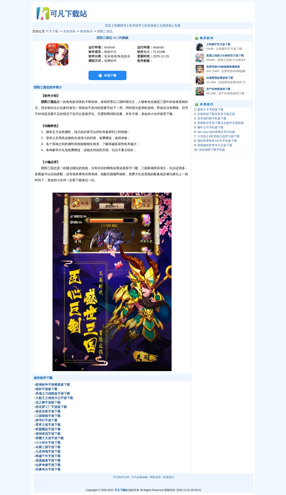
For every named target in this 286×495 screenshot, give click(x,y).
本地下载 (110, 75)
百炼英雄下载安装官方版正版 (216, 114)
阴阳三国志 (105, 31)
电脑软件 (120, 25)
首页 (108, 25)
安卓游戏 (150, 25)
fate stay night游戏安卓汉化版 (216, 131)
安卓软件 (135, 25)
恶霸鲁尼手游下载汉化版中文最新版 (220, 123)
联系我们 (168, 477)
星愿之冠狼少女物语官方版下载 (225, 55)
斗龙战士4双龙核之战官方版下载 (218, 136)
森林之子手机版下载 (210, 109)
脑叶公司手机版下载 (210, 127)
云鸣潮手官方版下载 (218, 44)
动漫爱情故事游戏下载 (219, 77)
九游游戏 (165, 25)
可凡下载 (52, 31)
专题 (177, 25)
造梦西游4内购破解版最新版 (223, 66)
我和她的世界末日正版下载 (214, 145)
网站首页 (155, 477)
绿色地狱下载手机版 (212, 149)
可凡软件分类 (121, 477)
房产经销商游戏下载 (218, 89)
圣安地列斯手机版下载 (211, 118)
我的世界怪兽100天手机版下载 (217, 140)
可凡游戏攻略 (140, 477)
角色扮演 (86, 31)
